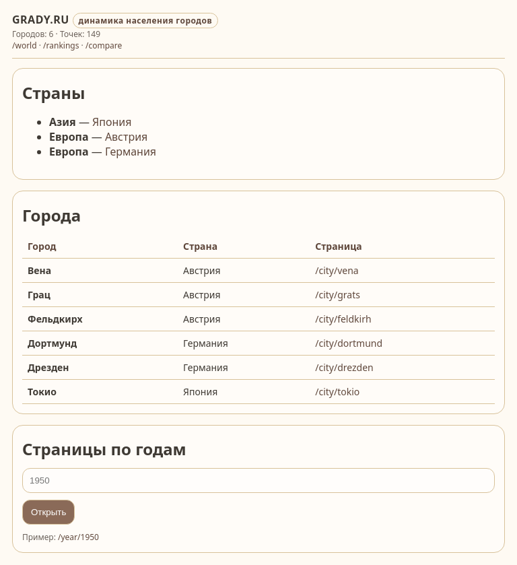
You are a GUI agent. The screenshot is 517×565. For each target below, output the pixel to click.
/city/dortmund (348, 343)
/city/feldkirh (343, 318)
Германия (130, 151)
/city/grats (337, 294)
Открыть (48, 512)
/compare (103, 45)
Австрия (126, 136)
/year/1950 (78, 537)
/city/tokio (337, 391)
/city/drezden (344, 367)
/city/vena (336, 270)
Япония (111, 121)
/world (24, 45)
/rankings (61, 45)
